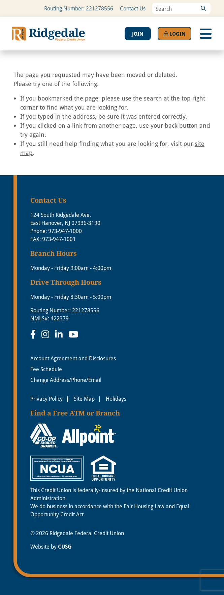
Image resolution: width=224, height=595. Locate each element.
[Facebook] (34, 334)
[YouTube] (73, 334)
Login (175, 33)
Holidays (116, 398)
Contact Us (133, 8)
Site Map (84, 398)
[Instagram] (46, 334)
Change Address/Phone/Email (65, 379)
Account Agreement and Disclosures (73, 358)
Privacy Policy (46, 398)
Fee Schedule (46, 368)
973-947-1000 (65, 230)
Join (137, 33)
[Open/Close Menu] (205, 33)
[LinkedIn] (60, 334)
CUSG (65, 546)
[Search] (203, 8)
